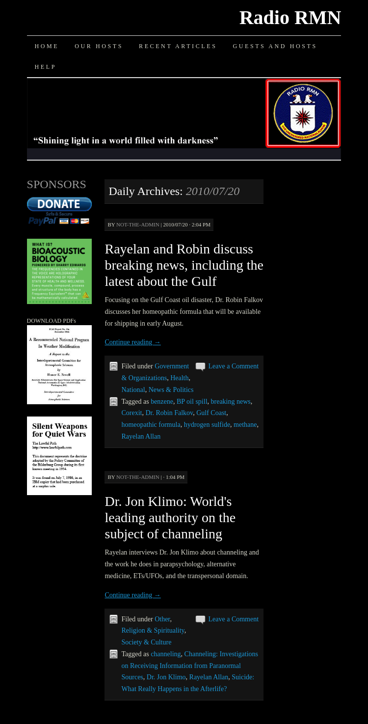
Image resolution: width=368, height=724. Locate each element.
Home (47, 46)
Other (162, 619)
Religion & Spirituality (152, 630)
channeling (166, 654)
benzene (162, 401)
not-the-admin (137, 224)
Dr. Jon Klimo (166, 677)
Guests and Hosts (275, 46)
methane (245, 424)
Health (179, 378)
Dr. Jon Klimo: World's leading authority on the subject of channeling (170, 517)
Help (45, 66)
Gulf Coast (211, 413)
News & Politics (171, 389)
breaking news (231, 401)
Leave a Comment (233, 366)
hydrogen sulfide (207, 424)
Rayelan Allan (140, 436)
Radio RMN (290, 17)
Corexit (131, 413)
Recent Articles (178, 46)
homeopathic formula (150, 424)
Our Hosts (99, 46)
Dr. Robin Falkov (169, 413)
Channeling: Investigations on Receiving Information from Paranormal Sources (189, 665)
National (133, 389)
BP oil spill (192, 401)
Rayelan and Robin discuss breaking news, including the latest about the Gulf (184, 265)
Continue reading (132, 342)
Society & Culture (146, 642)
